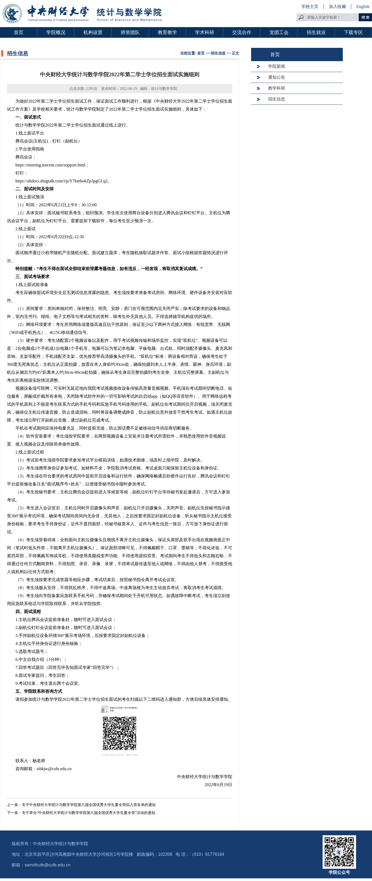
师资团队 (130, 32)
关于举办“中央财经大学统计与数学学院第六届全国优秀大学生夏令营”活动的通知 (88, 813)
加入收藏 (338, 6)
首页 (18, 32)
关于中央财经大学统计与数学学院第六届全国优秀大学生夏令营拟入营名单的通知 (89, 805)
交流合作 (241, 32)
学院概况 (55, 32)
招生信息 (218, 53)
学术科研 (204, 32)
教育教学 (167, 32)
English (362, 6)
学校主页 (309, 6)
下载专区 (353, 32)
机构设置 (93, 32)
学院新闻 (276, 66)
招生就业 (316, 32)
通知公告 (276, 77)
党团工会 (279, 32)
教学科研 (276, 88)
